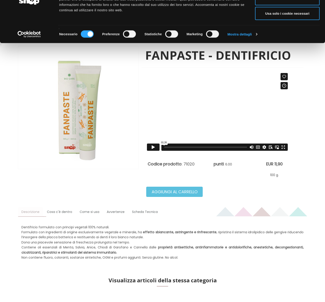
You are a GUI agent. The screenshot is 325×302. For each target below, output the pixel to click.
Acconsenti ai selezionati (287, 27)
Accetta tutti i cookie (287, 12)
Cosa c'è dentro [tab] (59, 212)
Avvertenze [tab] (116, 212)
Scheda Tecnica (145, 212)
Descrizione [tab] (30, 212)
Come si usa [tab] (89, 212)
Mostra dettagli (240, 62)
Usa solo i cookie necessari (287, 41)
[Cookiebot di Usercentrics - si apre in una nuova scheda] (29, 62)
